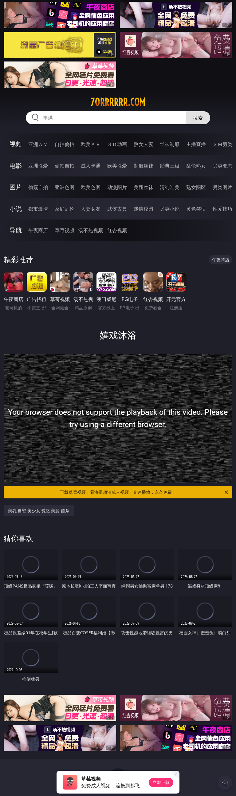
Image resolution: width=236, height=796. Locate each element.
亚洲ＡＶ (38, 144)
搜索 (198, 117)
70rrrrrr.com (117, 102)
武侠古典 (117, 208)
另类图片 (222, 187)
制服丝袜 (143, 165)
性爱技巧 (222, 208)
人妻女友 (90, 208)
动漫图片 (117, 187)
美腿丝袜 (143, 187)
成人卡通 (90, 165)
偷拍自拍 (64, 165)
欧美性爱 (117, 165)
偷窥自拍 (38, 187)
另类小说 (169, 208)
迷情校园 (143, 208)
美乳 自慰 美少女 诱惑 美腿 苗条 (38, 510)
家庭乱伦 (64, 208)
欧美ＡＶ (90, 144)
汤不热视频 (90, 230)
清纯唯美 (169, 187)
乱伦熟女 (196, 165)
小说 (16, 208)
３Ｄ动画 (117, 144)
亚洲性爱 (38, 165)
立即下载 (161, 782)
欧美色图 (90, 187)
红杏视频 (117, 230)
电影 (16, 165)
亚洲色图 (64, 187)
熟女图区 (196, 187)
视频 (16, 144)
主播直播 (196, 144)
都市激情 (38, 208)
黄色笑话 (196, 208)
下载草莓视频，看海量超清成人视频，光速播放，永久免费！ (144, 492)
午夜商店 (38, 230)
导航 (16, 230)
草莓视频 (64, 230)
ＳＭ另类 (222, 144)
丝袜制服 (169, 144)
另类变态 (222, 165)
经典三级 (169, 165)
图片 (16, 187)
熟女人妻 (143, 144)
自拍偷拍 (64, 144)
